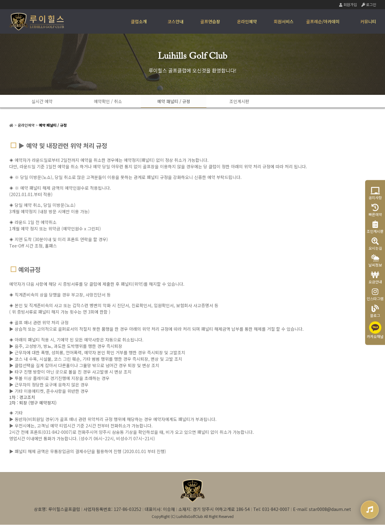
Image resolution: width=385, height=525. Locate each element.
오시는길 (375, 244)
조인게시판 (223, 101)
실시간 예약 (39, 101)
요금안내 (375, 277)
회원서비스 (284, 21)
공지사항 (375, 193)
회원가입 (348, 4)
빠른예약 (375, 210)
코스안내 (175, 21)
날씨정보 (375, 260)
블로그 (375, 311)
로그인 (368, 4)
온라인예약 (247, 21)
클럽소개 (139, 21)
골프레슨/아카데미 (322, 21)
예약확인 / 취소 (101, 101)
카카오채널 (375, 330)
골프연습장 (210, 21)
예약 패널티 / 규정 (162, 101)
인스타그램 (375, 294)
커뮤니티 (368, 21)
